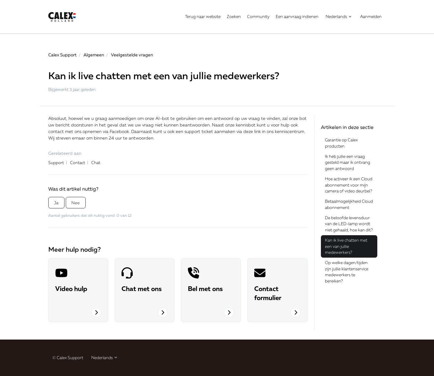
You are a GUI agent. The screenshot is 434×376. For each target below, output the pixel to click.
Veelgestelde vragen (132, 54)
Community (258, 16)
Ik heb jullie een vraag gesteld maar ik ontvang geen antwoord (347, 162)
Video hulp (71, 288)
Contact (77, 162)
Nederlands (339, 16)
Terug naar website (203, 16)
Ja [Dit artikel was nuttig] (56, 202)
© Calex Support (67, 357)
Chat (95, 162)
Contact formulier (267, 293)
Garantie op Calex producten (341, 143)
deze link (252, 131)
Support (56, 162)
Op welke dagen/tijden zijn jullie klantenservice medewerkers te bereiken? (346, 271)
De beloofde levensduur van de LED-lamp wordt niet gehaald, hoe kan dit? (349, 223)
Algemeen (93, 54)
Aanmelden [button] (371, 16)
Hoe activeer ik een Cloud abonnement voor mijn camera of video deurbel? (348, 184)
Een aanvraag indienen (297, 16)
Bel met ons (205, 288)
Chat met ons (142, 288)
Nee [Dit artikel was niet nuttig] (75, 202)
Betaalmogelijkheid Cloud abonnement (349, 204)
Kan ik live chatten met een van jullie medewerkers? (346, 246)
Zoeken (234, 16)
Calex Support (62, 54)
